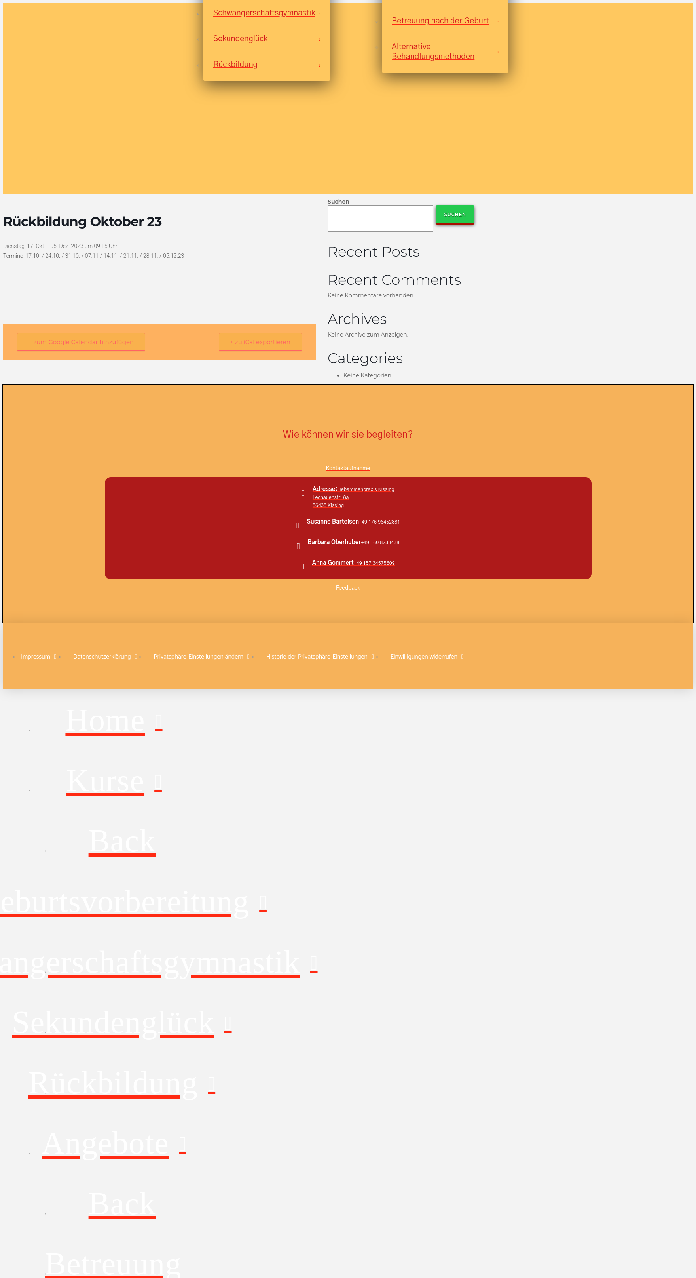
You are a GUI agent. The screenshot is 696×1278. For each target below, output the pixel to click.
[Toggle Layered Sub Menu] (114, 782)
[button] (201, 657)
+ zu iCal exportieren (260, 342)
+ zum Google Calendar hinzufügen (81, 342)
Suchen (338, 201)
